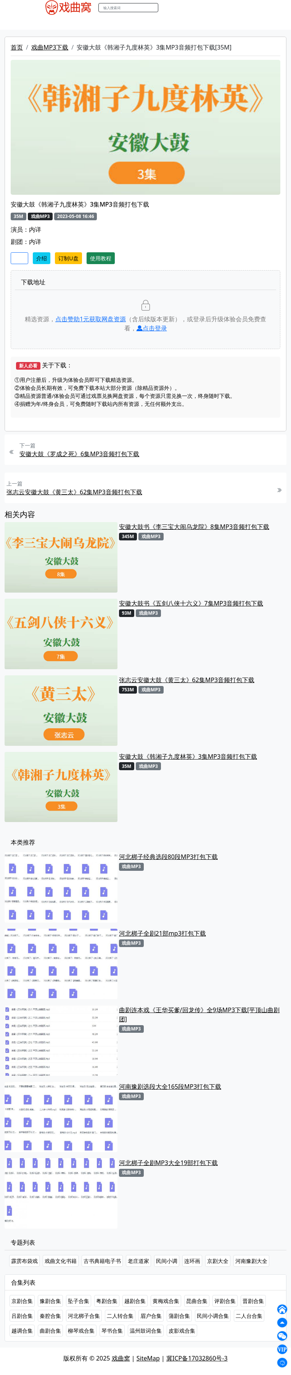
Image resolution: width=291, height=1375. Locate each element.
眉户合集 (151, 1315)
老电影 (114, 22)
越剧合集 (135, 1300)
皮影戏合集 (182, 1330)
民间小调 (166, 1260)
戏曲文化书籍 (61, 1260)
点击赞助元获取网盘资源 (90, 319)
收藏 (19, 258)
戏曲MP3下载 (49, 47)
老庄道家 (138, 1260)
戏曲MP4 (57, 22)
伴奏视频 (199, 22)
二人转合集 (120, 1315)
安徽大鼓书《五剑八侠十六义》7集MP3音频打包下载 (191, 603)
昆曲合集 (196, 1300)
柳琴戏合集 (81, 1330)
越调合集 (22, 1330)
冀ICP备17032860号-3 (197, 1358)
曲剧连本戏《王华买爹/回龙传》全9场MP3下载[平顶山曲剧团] (199, 1014)
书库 (222, 22)
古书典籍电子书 (102, 1260)
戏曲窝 (121, 1358)
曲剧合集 (50, 1330)
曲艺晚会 (140, 22)
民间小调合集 (213, 1315)
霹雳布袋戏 (24, 1260)
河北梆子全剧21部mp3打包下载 (162, 933)
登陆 (238, 7)
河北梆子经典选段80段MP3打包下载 (168, 857)
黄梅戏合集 (166, 1300)
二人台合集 (249, 1315)
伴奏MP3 (169, 22)
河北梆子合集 (84, 1315)
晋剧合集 (253, 1300)
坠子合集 (78, 1300)
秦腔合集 (50, 1315)
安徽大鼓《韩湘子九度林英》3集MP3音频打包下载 (188, 756)
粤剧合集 (106, 1300)
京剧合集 (22, 1300)
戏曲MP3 (87, 22)
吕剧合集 (22, 1315)
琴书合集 (112, 1330)
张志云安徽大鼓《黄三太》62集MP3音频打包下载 (74, 492)
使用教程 (100, 258)
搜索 (166, 7)
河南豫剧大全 (251, 1260)
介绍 (41, 258)
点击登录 (152, 328)
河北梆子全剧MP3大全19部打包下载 (168, 1163)
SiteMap (148, 1358)
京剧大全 (217, 1260)
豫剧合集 (50, 1300)
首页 (17, 47)
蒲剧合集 (179, 1315)
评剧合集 (225, 1300)
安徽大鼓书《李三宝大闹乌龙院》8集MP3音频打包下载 (194, 526)
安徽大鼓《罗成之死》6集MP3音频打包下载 (79, 454)
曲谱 (239, 22)
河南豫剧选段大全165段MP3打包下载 (170, 1086)
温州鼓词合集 (146, 1330)
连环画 (192, 1260)
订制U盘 (68, 258)
